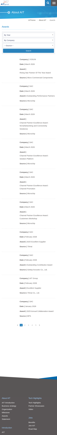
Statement (6, 419)
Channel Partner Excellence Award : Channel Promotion (34, 187)
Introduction (7, 428)
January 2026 (30, 306)
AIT (3, 432)
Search (28, 51)
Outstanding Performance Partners (41, 96)
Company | (24, 59)
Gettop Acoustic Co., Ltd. (37, 270)
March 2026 (30, 64)
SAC (31, 86)
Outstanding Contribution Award (39, 265)
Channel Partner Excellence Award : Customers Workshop (34, 217)
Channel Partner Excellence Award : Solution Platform (34, 157)
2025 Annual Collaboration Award (40, 311)
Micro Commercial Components (40, 78)
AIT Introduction (8, 403)
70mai (29, 246)
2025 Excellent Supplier (36, 242)
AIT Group (33, 278)
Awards (5, 416)
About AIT (42, 20)
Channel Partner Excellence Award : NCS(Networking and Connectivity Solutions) (34, 126)
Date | (22, 64)
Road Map (33, 429)
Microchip (31, 101)
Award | (23, 69)
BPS (29, 316)
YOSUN (32, 59)
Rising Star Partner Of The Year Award (35, 73)
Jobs (31, 418)
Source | (23, 78)
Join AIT (32, 426)
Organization (7, 409)
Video (31, 409)
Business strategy (9, 406)
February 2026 (31, 237)
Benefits (32, 422)
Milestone (6, 412)
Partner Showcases (36, 406)
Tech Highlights (35, 398)
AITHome (31, 20)
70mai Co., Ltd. (33, 293)
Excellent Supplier (34, 288)
